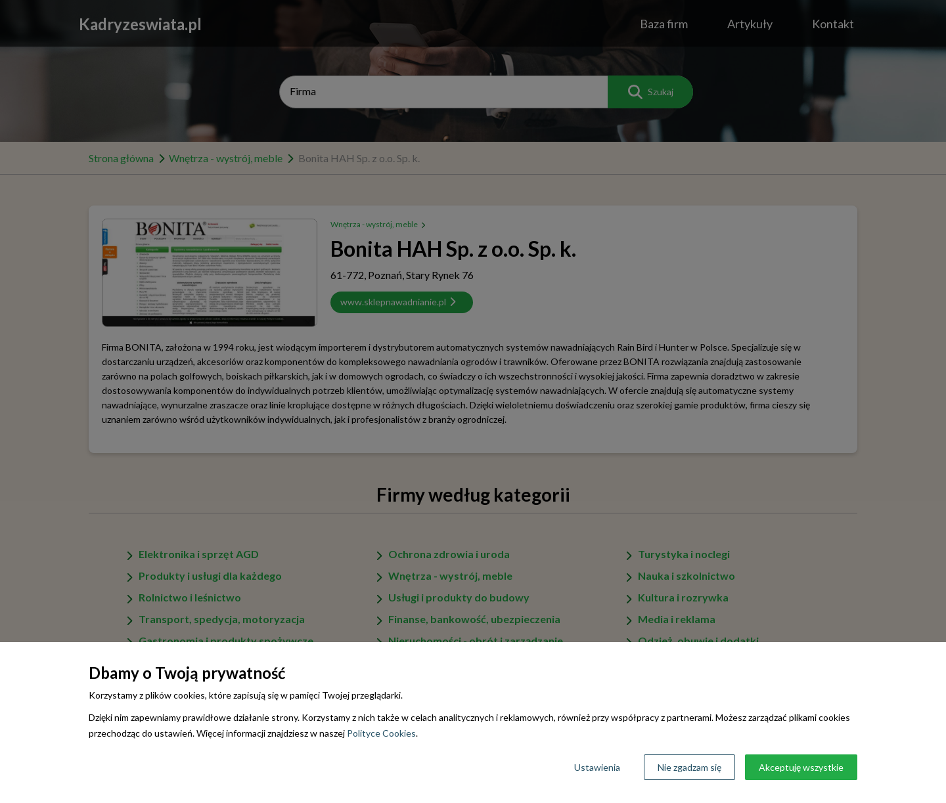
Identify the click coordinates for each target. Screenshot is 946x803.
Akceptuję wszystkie (801, 767)
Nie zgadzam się (689, 767)
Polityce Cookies (381, 733)
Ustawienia (597, 767)
